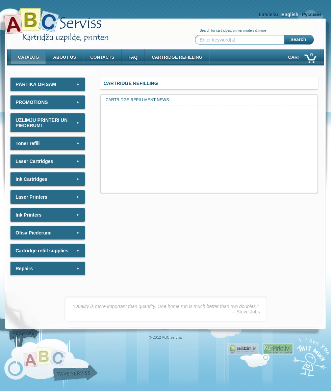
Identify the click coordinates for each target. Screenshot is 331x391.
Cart (301, 56)
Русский (311, 14)
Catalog (28, 57)
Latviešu (268, 14)
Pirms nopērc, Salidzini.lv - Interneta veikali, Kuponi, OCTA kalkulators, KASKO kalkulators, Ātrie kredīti (243, 349)
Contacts (102, 57)
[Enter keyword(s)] (241, 40)
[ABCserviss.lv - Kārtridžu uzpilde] (50, 20)
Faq (133, 57)
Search (298, 39)
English (290, 14)
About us (64, 57)
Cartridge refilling (177, 57)
